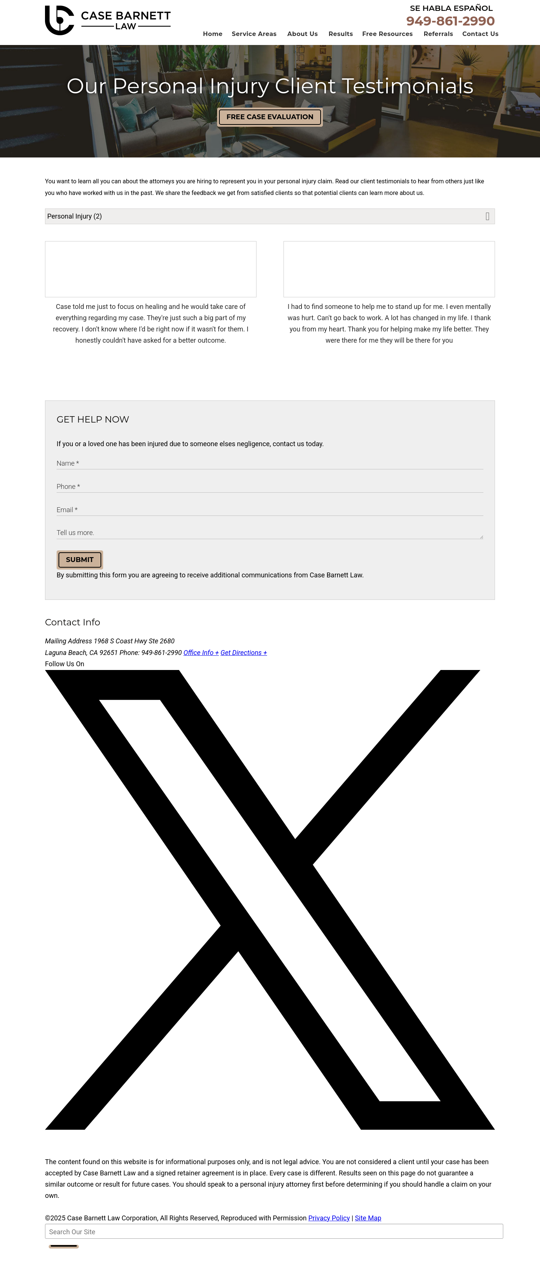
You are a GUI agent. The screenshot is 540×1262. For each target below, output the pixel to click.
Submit (80, 571)
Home (212, 45)
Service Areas (254, 45)
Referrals (438, 45)
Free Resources (387, 45)
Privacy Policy (329, 1230)
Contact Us (480, 45)
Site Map (368, 1230)
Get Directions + (243, 664)
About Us (302, 45)
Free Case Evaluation (270, 128)
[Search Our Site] (274, 1242)
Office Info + (201, 664)
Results (340, 45)
